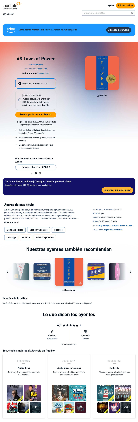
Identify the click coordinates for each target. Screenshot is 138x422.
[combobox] (108, 13)
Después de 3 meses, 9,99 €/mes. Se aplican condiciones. (38, 183)
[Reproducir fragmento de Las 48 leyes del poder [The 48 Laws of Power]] (69, 290)
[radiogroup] (35, 94)
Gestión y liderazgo (39, 230)
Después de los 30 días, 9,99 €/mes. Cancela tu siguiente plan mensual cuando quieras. (36, 123)
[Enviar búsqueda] (132, 13)
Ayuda (111, 5)
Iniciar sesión (125, 5)
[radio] (35, 83)
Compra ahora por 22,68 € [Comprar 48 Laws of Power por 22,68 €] (36, 167)
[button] (32, 173)
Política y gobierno (45, 237)
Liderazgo (11, 237)
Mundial (26, 237)
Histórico (58, 230)
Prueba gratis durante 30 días (36, 114)
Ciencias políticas (15, 230)
